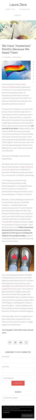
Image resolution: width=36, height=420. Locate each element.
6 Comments (17, 57)
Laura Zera (18, 5)
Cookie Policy (6, 412)
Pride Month (6, 90)
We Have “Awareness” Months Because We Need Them (16, 49)
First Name (5, 356)
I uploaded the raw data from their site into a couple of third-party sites (18, 286)
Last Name (5, 366)
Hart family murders (12, 222)
